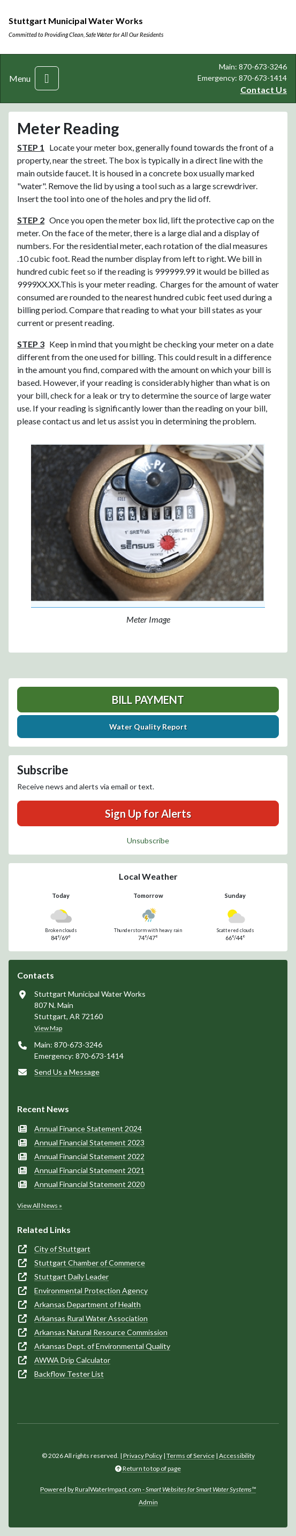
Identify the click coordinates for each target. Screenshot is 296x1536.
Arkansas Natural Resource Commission (101, 1332)
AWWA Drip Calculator (72, 1359)
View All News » (39, 1205)
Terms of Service (190, 1456)
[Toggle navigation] (47, 78)
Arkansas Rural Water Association (91, 1318)
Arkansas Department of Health (87, 1304)
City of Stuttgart (62, 1248)
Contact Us (263, 89)
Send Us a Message (67, 1071)
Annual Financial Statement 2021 (89, 1170)
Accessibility (237, 1456)
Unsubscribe (148, 840)
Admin (148, 1502)
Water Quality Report (148, 726)
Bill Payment (148, 699)
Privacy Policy (142, 1456)
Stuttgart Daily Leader (71, 1276)
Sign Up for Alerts (148, 813)
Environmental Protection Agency (91, 1290)
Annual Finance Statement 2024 (88, 1128)
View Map (48, 1028)
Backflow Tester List (69, 1373)
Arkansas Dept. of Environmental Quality (102, 1346)
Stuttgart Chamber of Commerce (89, 1262)
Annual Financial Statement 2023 (89, 1142)
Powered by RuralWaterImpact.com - (148, 1489)
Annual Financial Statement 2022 (89, 1156)
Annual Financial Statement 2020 (89, 1184)
